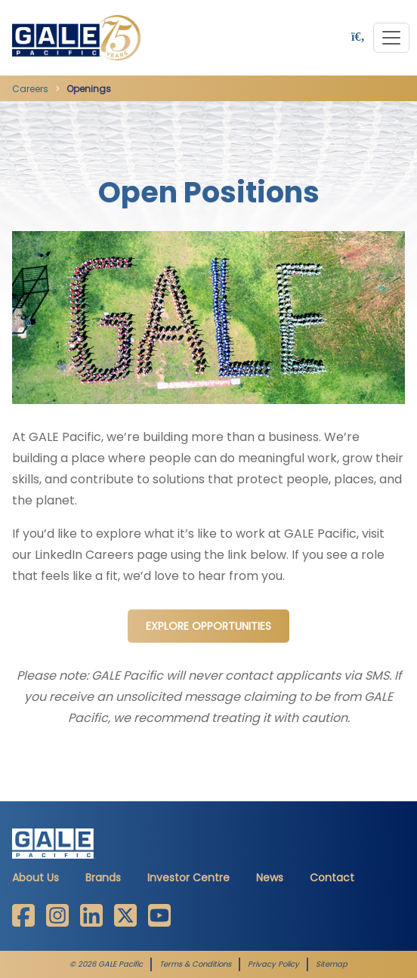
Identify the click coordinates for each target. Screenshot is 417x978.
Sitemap (332, 964)
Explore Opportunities (208, 626)
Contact (332, 877)
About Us (35, 877)
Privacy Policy (273, 964)
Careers (30, 88)
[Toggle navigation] (391, 38)
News (269, 877)
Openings (88, 88)
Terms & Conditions (195, 964)
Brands (103, 877)
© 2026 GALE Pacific (106, 964)
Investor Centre (188, 877)
